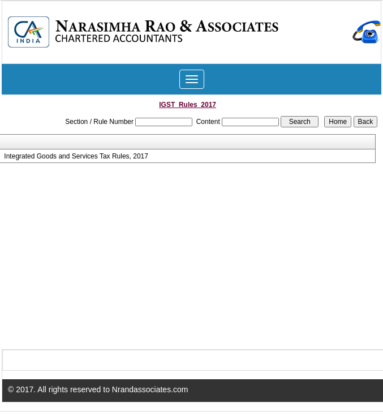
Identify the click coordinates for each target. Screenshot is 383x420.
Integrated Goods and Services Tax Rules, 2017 (76, 156)
